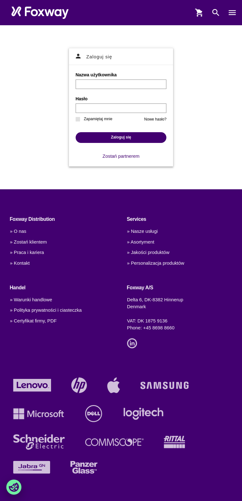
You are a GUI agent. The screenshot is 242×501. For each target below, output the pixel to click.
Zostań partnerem (120, 156)
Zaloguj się (121, 137)
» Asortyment (140, 242)
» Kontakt (20, 263)
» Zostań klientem (28, 242)
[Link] (133, 342)
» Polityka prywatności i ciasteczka (46, 310)
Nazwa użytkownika (96, 74)
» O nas (18, 231)
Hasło (82, 98)
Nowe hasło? (155, 119)
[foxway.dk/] (40, 12)
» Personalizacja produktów (155, 263)
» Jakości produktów (148, 252)
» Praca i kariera (27, 252)
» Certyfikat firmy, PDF (33, 320)
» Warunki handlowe (31, 299)
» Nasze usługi (142, 231)
